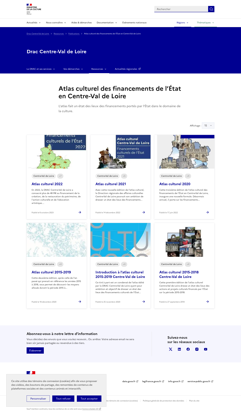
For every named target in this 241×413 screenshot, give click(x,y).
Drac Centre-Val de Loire (38, 33)
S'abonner (35, 350)
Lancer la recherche (211, 9)
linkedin (179, 349)
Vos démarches (71, 69)
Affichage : (202, 125)
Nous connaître (54, 22)
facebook (188, 349)
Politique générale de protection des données (163, 400)
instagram (197, 349)
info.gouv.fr (174, 381)
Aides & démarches (81, 22)
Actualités (32, 22)
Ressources (59, 33)
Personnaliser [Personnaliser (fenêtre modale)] (38, 398)
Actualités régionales (126, 69)
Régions (181, 22)
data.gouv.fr (128, 381)
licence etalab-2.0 (90, 409)
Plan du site (194, 400)
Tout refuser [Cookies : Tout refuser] (63, 398)
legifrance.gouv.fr (151, 381)
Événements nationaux (134, 22)
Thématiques (204, 22)
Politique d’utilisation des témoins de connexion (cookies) (112, 400)
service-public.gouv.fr (198, 381)
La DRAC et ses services (39, 69)
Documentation (105, 22)
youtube (206, 349)
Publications (74, 33)
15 (205, 125)
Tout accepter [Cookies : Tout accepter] (89, 398)
